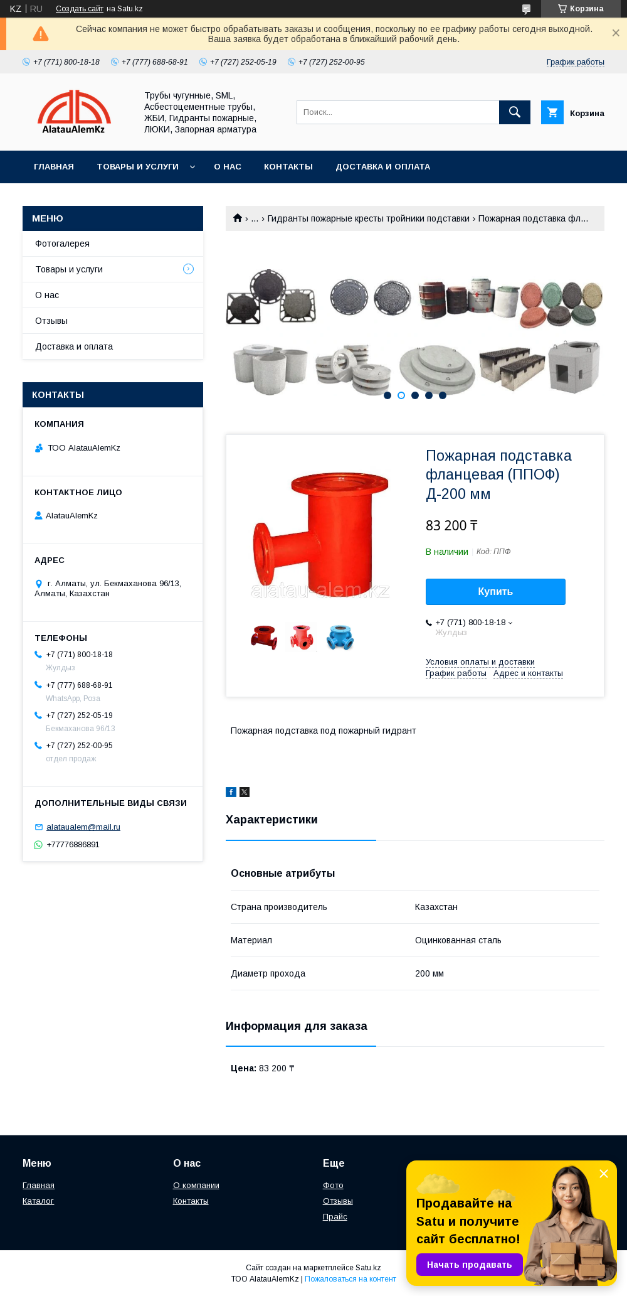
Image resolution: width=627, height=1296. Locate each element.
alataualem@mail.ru (83, 827)
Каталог (38, 1201)
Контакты (288, 166)
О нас (227, 166)
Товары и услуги (138, 166)
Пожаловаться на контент (350, 1279)
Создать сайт (79, 8)
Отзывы (51, 321)
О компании (196, 1185)
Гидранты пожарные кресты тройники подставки (369, 218)
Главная (54, 166)
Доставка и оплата (382, 166)
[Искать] (514, 112)
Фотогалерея (62, 243)
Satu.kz (368, 1267)
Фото (333, 1185)
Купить (496, 591)
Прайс (335, 1216)
